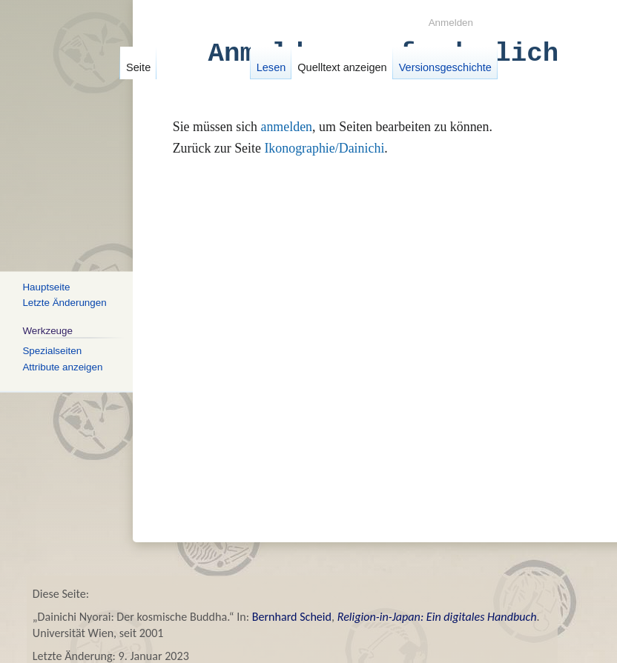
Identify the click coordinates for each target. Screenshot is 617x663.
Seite (138, 67)
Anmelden (451, 22)
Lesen (271, 67)
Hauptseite (46, 286)
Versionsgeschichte (444, 67)
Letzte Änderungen (64, 302)
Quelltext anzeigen (341, 67)
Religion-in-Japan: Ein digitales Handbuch (437, 617)
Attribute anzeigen (62, 366)
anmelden (286, 126)
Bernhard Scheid (291, 617)
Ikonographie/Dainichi (324, 148)
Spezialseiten (52, 350)
